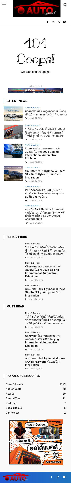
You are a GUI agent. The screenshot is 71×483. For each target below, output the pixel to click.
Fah (26, 118)
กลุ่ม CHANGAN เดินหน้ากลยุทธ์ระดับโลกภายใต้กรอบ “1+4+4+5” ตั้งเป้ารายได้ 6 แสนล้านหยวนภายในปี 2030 (45, 214)
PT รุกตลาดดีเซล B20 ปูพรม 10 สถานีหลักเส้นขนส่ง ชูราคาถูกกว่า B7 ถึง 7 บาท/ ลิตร (44, 193)
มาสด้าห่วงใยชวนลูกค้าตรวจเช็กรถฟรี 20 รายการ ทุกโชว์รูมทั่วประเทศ (46, 113)
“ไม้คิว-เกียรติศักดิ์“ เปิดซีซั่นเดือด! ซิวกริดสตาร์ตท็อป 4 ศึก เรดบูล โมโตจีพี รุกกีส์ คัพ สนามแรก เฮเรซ (45, 133)
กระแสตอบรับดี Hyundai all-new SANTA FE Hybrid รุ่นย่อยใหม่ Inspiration (45, 174)
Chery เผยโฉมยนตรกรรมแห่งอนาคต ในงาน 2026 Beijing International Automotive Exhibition (42, 153)
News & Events (32, 108)
